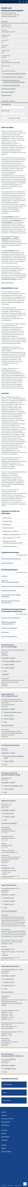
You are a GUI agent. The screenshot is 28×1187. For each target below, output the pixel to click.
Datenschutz (10, 1185)
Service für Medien (6, 1151)
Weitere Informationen (7, 282)
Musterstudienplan (8, 528)
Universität (4, 1130)
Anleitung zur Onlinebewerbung (14, 534)
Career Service (6, 1100)
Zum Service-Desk (9, 813)
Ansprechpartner (6, 95)
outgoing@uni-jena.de (10, 1068)
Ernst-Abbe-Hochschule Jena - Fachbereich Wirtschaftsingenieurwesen (15, 81)
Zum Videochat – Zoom (8, 868)
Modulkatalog (7, 524)
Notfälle (3, 1148)
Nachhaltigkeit (5, 1137)
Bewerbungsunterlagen (8, 92)
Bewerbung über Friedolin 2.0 (11, 531)
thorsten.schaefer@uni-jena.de (12, 661)
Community (4, 1140)
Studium (3, 1112)
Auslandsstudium (7, 1084)
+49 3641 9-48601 (9, 761)
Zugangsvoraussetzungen (9, 89)
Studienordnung (7, 518)
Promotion (4, 1115)
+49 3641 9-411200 (9, 901)
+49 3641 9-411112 (9, 985)
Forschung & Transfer (7, 1118)
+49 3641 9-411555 (9, 816)
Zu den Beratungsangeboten (9, 823)
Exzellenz (3, 1133)
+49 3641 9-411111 (9, 904)
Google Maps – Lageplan (8, 658)
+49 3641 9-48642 (9, 667)
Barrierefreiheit (18, 1185)
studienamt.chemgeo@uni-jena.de (13, 785)
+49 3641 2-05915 (9, 715)
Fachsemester (6, 104)
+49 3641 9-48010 (9, 789)
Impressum (3, 1185)
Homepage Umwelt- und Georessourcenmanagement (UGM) (12, 542)
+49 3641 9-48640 (9, 664)
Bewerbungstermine (11, 538)
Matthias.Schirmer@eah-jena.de (13, 712)
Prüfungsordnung (7, 521)
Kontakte (3, 1145)
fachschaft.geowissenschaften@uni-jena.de (14, 757)
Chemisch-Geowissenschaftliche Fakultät (14, 73)
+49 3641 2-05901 (9, 718)
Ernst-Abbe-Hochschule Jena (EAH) (13, 77)
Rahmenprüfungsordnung (10, 546)
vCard (5, 671)
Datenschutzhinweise (10, 877)
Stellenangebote (5, 1122)
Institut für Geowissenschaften (11, 85)
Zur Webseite (5, 674)
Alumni (5, 1092)
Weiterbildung (5, 1125)
